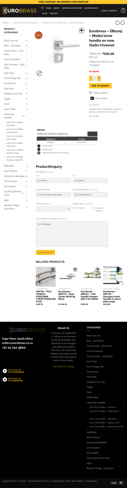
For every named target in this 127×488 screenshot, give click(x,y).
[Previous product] (122, 23)
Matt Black (9, 165)
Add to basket (100, 85)
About (57, 8)
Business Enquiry (99, 209)
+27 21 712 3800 (14, 347)
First (37, 175)
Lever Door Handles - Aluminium (15, 124)
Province (43, 203)
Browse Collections (72, 8)
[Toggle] (26, 116)
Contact (54, 13)
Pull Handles (10, 186)
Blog (44, 13)
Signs (6, 200)
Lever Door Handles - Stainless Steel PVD (15, 158)
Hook (6, 103)
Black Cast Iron (11, 40)
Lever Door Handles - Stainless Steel (15, 151)
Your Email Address (85, 189)
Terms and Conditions (75, 481)
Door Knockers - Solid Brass (14, 66)
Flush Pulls (9, 88)
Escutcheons (10, 83)
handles (96, 116)
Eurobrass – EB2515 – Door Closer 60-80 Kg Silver (66, 295)
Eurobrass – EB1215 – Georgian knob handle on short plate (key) (112, 296)
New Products (10, 170)
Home (48, 8)
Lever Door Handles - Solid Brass (15, 144)
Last (74, 175)
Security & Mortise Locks (12, 193)
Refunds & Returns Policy (38, 481)
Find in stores (98, 98)
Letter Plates (10, 109)
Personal (80, 208)
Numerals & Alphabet (14, 176)
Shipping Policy (58, 481)
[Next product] (117, 23)
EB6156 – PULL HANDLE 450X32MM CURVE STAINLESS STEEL (46, 296)
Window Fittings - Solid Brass (12, 207)
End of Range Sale (12, 78)
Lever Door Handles (25, 22)
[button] (42, 8)
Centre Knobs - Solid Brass (13, 52)
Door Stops (9, 73)
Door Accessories (12, 59)
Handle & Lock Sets (13, 93)
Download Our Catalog (63, 366)
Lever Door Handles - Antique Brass (15, 130)
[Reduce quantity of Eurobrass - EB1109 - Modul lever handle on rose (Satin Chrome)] (90, 78)
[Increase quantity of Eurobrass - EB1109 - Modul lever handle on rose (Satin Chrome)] (99, 78)
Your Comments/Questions (51, 218)
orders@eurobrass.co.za (17, 343)
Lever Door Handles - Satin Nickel (63, 22)
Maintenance (91, 8)
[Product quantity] (95, 78)
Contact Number (43, 189)
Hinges (7, 98)
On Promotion (10, 181)
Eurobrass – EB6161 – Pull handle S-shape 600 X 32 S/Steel (89, 295)
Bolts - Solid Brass (12, 45)
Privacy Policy (91, 481)
